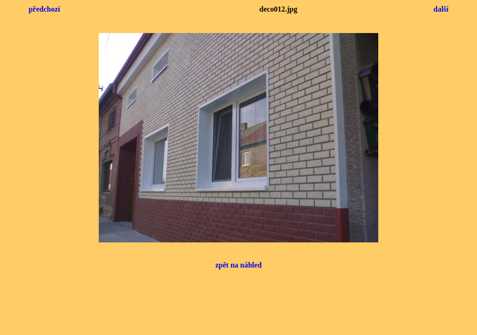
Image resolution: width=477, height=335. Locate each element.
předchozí (44, 9)
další (441, 9)
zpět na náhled (238, 265)
